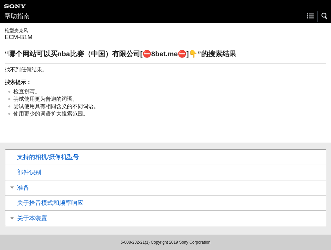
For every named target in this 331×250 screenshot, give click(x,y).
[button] (324, 16)
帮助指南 (17, 15)
